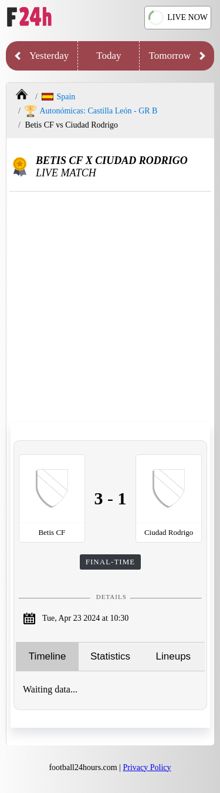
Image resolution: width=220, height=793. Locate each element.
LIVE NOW (177, 17)
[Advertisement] (110, 308)
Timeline (47, 656)
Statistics (110, 656)
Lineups (173, 656)
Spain (58, 96)
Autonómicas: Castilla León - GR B (91, 111)
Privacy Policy (147, 767)
